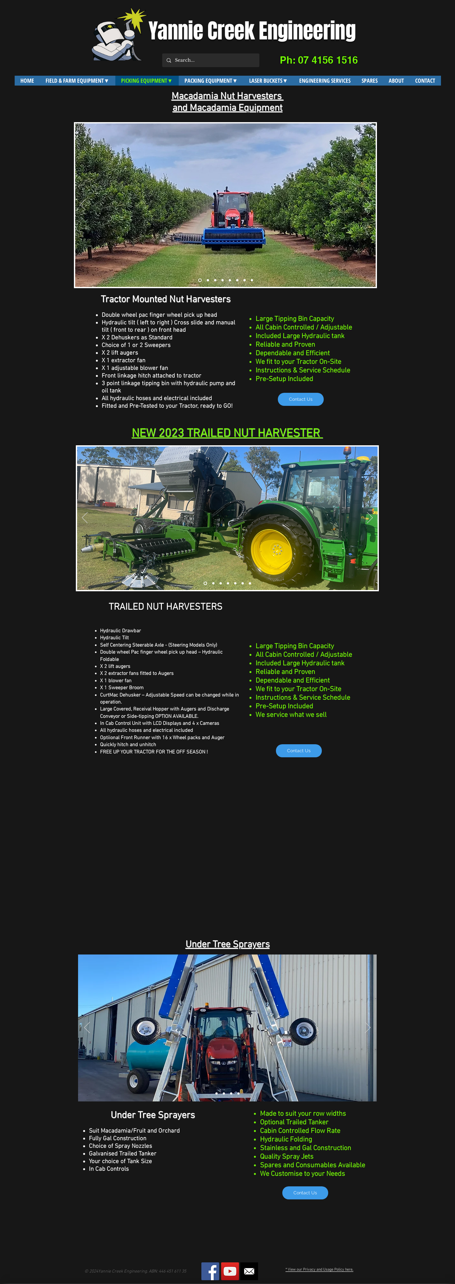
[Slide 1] (200, 280)
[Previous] (83, 205)
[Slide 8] (244, 280)
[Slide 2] (208, 280)
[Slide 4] (222, 280)
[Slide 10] (252, 280)
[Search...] (210, 60)
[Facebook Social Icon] (210, 1271)
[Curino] (205, 583)
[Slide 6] (237, 280)
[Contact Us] (301, 399)
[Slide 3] (215, 280)
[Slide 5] (230, 280)
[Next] (368, 205)
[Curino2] (213, 583)
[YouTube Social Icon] (230, 1271)
